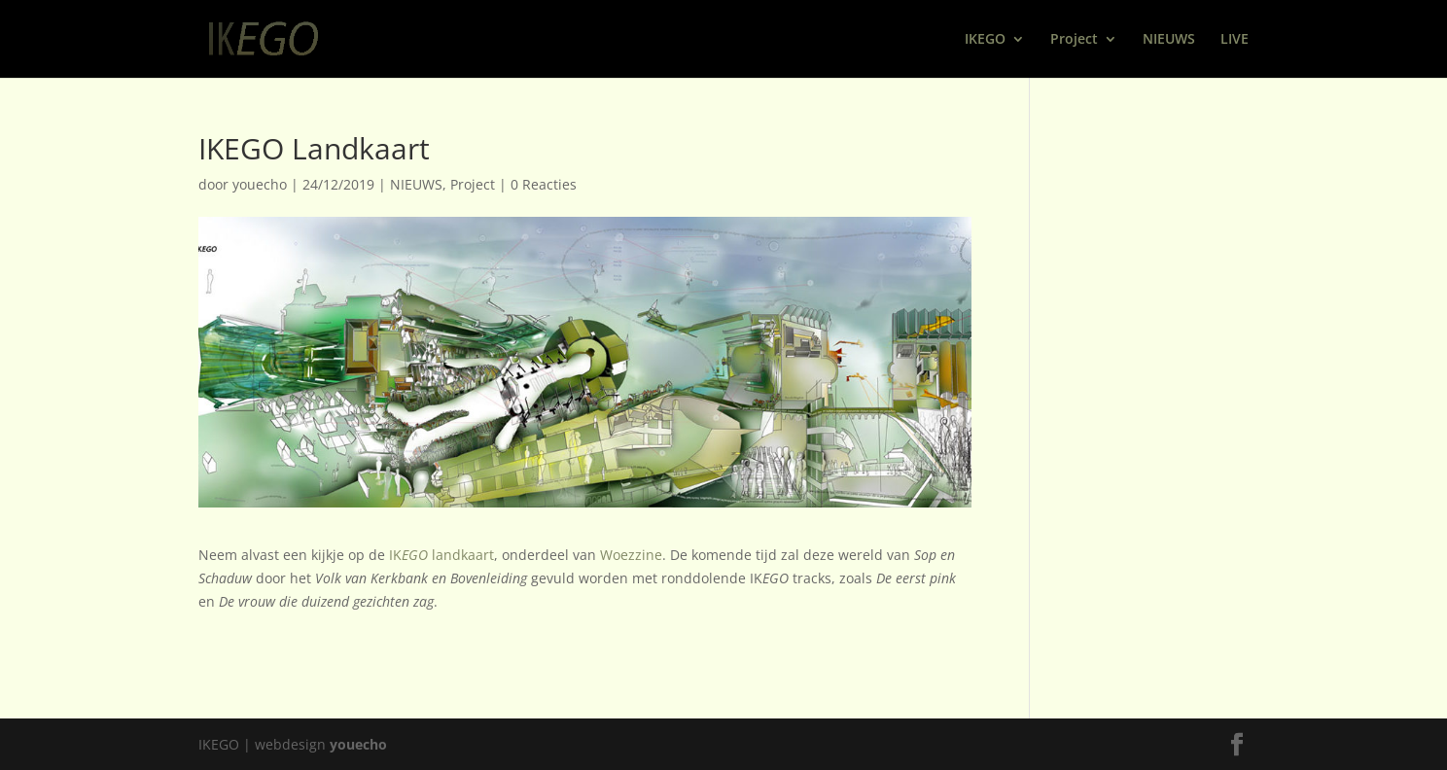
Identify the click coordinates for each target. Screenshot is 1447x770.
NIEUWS (1169, 40)
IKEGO (985, 40)
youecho (259, 184)
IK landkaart (441, 554)
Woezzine (631, 554)
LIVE (1234, 40)
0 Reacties (544, 184)
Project (1074, 40)
